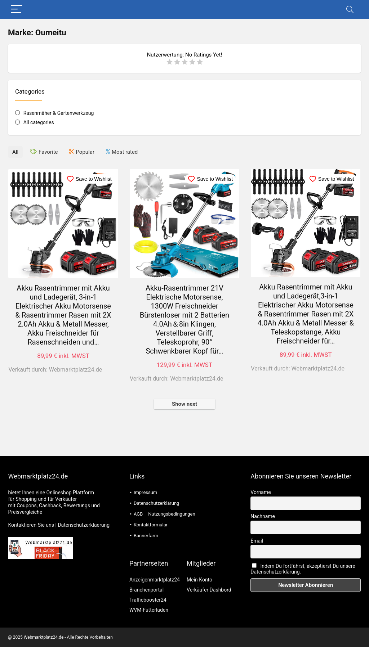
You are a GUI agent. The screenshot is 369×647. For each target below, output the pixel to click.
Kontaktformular (151, 524)
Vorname (260, 492)
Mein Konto (199, 580)
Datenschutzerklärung (156, 503)
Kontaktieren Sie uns (31, 525)
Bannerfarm (146, 535)
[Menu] (16, 9)
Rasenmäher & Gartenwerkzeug (58, 113)
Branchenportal (146, 590)
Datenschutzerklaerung (84, 525)
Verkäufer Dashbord (209, 590)
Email (256, 541)
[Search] (350, 9)
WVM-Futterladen (148, 610)
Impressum (145, 492)
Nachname (262, 516)
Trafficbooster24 (147, 600)
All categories (38, 122)
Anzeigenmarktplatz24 (154, 580)
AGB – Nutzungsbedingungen (164, 514)
